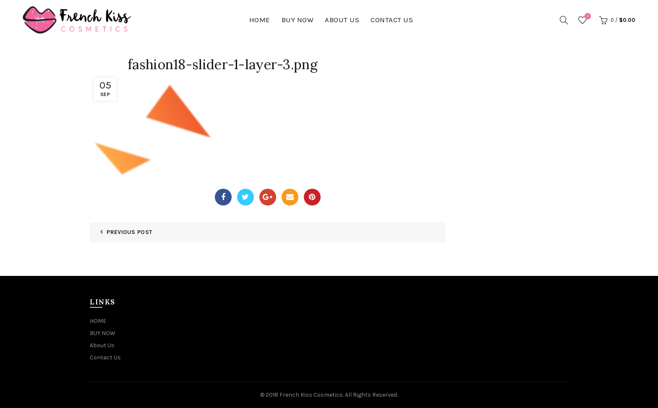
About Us (342, 20)
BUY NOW (298, 20)
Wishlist (587, 16)
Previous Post (129, 232)
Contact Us (392, 20)
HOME (259, 20)
